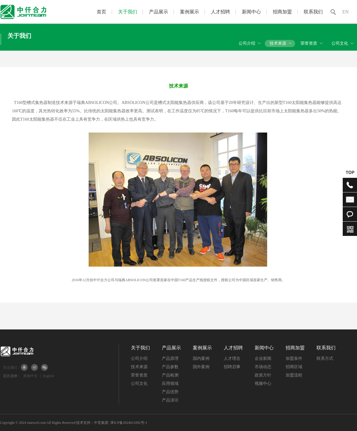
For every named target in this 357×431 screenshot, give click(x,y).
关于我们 (127, 11)
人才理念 (232, 358)
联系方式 (325, 358)
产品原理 (170, 358)
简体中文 (30, 376)
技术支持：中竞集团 (92, 423)
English (48, 376)
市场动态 (263, 367)
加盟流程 (294, 375)
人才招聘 (220, 11)
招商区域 (294, 367)
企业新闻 (263, 358)
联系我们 (313, 11)
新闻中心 (251, 11)
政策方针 (263, 375)
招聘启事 (232, 367)
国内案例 (201, 358)
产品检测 (170, 375)
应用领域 (170, 383)
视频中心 (263, 383)
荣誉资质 (139, 375)
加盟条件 (294, 358)
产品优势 (170, 392)
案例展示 (189, 11)
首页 (101, 11)
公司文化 (139, 383)
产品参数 (170, 367)
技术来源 (139, 367)
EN (345, 11)
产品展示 (158, 11)
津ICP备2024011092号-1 (128, 423)
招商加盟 (282, 11)
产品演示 (170, 400)
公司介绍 (139, 358)
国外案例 (201, 367)
